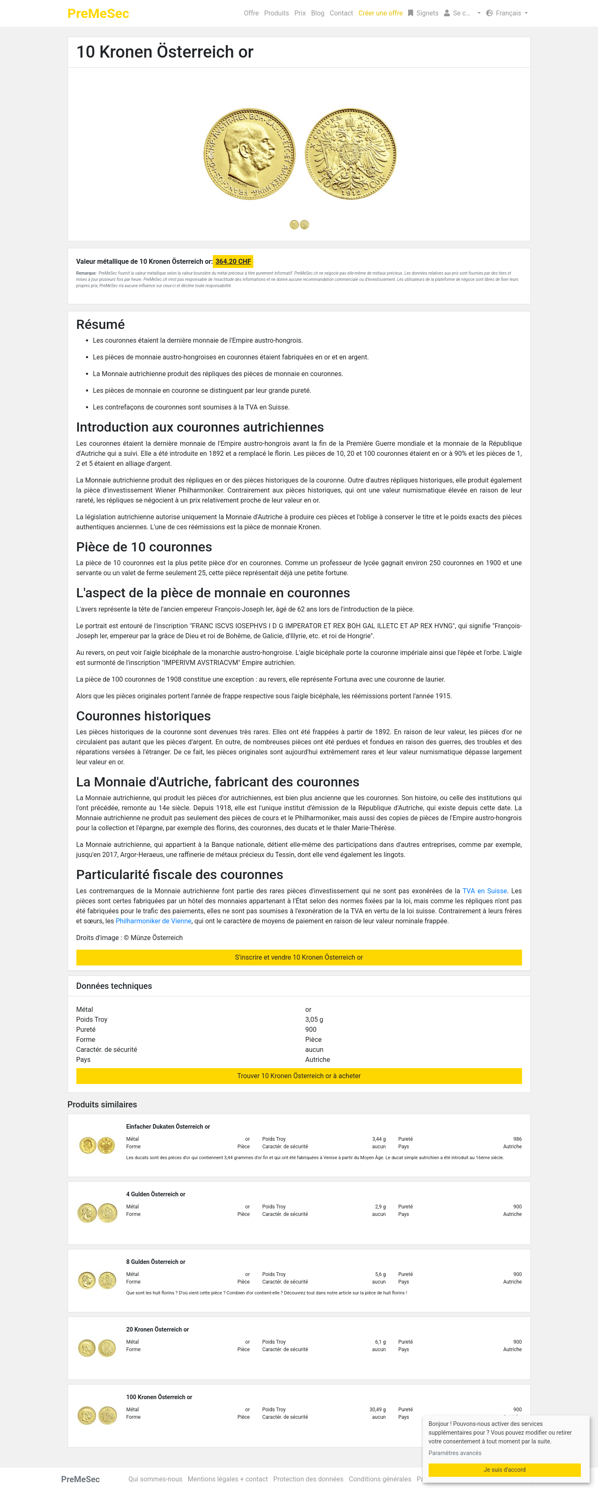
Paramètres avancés (455, 1453)
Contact (341, 13)
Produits (276, 13)
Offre (251, 13)
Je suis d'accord (504, 1469)
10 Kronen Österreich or (165, 52)
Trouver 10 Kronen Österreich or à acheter (299, 1076)
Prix (300, 13)
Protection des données (308, 1479)
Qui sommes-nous (155, 1479)
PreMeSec (98, 13)
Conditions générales (380, 1479)
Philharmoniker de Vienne (154, 921)
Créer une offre (380, 13)
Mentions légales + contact (228, 1479)
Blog (318, 13)
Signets (423, 13)
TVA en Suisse (484, 891)
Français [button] (504, 13)
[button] (462, 13)
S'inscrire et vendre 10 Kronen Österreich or (299, 957)
